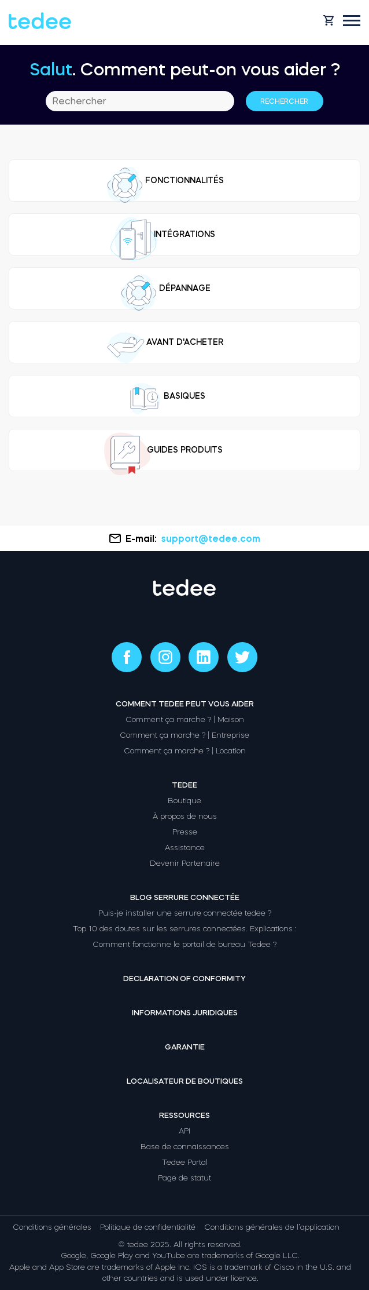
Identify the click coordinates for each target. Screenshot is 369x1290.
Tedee (184, 785)
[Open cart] (328, 20)
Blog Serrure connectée (184, 897)
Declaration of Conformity (184, 978)
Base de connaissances (185, 1146)
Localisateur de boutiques (185, 1081)
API (184, 1131)
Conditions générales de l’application (272, 1227)
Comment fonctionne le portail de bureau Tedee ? (184, 944)
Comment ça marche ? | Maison (185, 719)
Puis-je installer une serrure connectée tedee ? (184, 913)
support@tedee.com (210, 538)
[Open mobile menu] (351, 20)
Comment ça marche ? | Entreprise (184, 735)
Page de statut (184, 1178)
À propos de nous (185, 816)
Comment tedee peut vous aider (185, 704)
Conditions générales (52, 1227)
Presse (184, 832)
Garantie (185, 1047)
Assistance (185, 847)
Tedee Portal (185, 1162)
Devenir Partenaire (185, 863)
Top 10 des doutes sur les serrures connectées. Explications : (185, 928)
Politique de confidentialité (147, 1227)
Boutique (184, 800)
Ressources (184, 1115)
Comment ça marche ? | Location (185, 751)
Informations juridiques (185, 1012)
